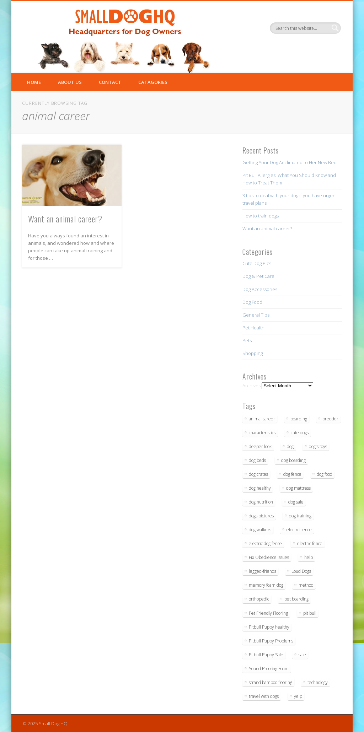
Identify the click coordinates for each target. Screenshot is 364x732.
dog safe (296, 502)
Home (34, 82)
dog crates (258, 474)
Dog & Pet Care (258, 276)
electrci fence (299, 530)
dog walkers (260, 530)
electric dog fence (265, 543)
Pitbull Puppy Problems (271, 641)
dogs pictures (261, 516)
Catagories (152, 82)
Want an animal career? (65, 218)
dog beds (257, 460)
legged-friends (262, 571)
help (308, 557)
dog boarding (293, 460)
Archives (251, 385)
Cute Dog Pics (256, 263)
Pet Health (253, 327)
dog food (324, 474)
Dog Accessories (259, 289)
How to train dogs (260, 215)
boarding (298, 419)
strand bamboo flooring (270, 682)
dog (290, 446)
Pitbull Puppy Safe (266, 655)
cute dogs (300, 433)
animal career (262, 419)
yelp (298, 696)
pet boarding (296, 599)
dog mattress (298, 488)
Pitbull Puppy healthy (269, 627)
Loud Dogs (301, 571)
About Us (70, 82)
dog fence (292, 474)
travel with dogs (264, 696)
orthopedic (259, 599)
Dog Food (252, 302)
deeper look (260, 446)
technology (317, 682)
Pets (247, 340)
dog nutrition (261, 502)
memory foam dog (266, 585)
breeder (330, 419)
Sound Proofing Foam (269, 669)
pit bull (309, 613)
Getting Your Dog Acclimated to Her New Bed (289, 162)
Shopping (252, 353)
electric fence (309, 543)
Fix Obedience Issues (269, 557)
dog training (300, 516)
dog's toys (318, 446)
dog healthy (260, 488)
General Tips (255, 315)
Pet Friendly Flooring (268, 613)
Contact (110, 82)
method (306, 585)
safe (302, 655)
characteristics (262, 433)
